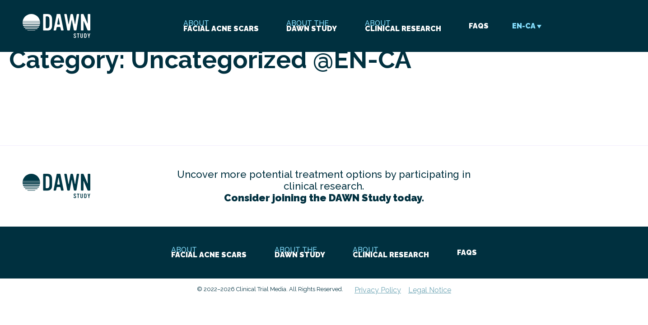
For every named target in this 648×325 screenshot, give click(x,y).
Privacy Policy (377, 290)
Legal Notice (429, 290)
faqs (479, 26)
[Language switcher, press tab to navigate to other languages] (524, 26)
